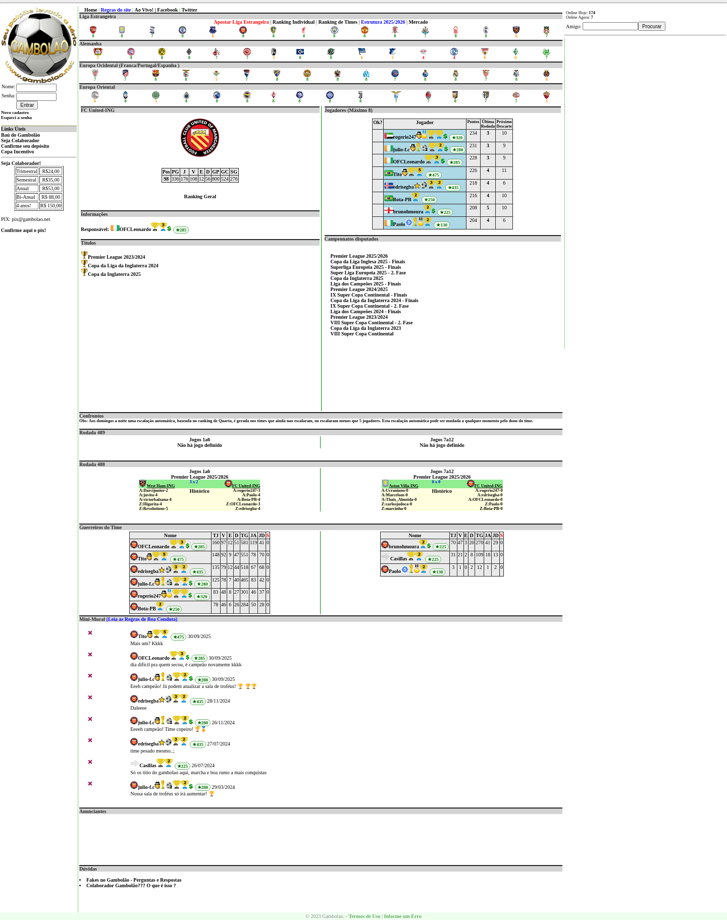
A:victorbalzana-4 (155, 499)
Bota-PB (402, 199)
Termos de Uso (364, 916)
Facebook (167, 10)
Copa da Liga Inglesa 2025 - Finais (368, 261)
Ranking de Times (337, 22)
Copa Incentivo (17, 151)
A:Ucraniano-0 (395, 490)
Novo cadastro (15, 112)
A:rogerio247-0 (489, 490)
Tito (397, 174)
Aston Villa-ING (400, 486)
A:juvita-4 (148, 495)
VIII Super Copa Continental (362, 333)
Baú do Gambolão (20, 135)
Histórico (199, 491)
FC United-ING (243, 486)
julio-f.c (401, 149)
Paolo (399, 224)
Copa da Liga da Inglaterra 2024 (123, 265)
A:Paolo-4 (251, 495)
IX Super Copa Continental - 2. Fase (370, 306)
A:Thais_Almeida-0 (399, 499)
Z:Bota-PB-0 (491, 508)
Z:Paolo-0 (493, 504)
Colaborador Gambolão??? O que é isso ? (131, 885)
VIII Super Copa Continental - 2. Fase (372, 322)
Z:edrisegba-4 (248, 508)
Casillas (398, 558)
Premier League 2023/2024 (116, 257)
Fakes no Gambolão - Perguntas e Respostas (133, 880)
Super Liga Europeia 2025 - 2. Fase (368, 272)
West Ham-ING (157, 486)
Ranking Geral (200, 196)
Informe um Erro (402, 916)
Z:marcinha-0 (394, 508)
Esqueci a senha (16, 117)
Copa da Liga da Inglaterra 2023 (366, 328)
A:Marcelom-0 (395, 495)
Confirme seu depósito (25, 146)
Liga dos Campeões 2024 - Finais (366, 311)
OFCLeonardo (135, 229)
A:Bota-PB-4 (249, 499)
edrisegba (403, 187)
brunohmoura (408, 211)
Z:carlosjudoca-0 (397, 504)
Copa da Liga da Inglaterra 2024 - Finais (375, 300)
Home (90, 10)
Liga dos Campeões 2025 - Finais (366, 283)
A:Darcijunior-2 (153, 490)
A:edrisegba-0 (490, 495)
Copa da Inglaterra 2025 (114, 274)
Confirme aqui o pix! (23, 230)
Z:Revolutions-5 (153, 508)
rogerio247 (405, 137)
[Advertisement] (321, 836)
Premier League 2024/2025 (359, 289)
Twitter (189, 10)
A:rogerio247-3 (246, 490)
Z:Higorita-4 (150, 504)
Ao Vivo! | (146, 10)
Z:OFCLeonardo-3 (243, 504)
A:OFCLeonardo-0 (486, 499)
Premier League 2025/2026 (359, 256)
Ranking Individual (294, 22)
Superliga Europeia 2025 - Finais (366, 267)
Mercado (418, 22)
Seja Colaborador (20, 140)
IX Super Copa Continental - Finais (369, 295)
